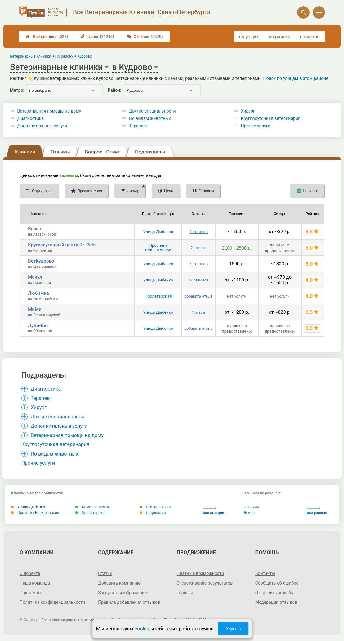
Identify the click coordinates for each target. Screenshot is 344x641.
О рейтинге (31, 592)
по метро (310, 36)
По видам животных (150, 118)
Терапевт (138, 126)
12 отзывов (199, 280)
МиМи (34, 309)
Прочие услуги (255, 126)
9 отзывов (199, 232)
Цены (97, 36)
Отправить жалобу (274, 592)
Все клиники (47, 36)
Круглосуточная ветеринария (271, 118)
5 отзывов (199, 264)
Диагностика (30, 118)
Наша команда (35, 583)
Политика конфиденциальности (52, 602)
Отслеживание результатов (205, 583)
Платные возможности (200, 573)
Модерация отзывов (276, 602)
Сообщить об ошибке (276, 583)
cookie (142, 629)
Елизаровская (155, 507)
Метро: (17, 90)
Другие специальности (152, 111)
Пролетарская (158, 296)
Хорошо (233, 628)
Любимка (38, 293)
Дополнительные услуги (42, 126)
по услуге (249, 36)
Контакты (265, 573)
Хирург (248, 111)
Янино (249, 513)
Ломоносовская (92, 507)
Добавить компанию (119, 583)
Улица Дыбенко (158, 231)
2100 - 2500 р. (237, 247)
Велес (34, 229)
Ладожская (153, 513)
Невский (251, 507)
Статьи (105, 573)
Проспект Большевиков (158, 247)
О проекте (30, 573)
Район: (114, 90)
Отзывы (145, 36)
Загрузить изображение (122, 592)
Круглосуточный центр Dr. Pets (62, 245)
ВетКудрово (41, 261)
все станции (213, 511)
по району (279, 36)
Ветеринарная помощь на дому (49, 111)
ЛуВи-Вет (38, 325)
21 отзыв (198, 248)
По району (64, 56)
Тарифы (185, 592)
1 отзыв (198, 312)
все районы (317, 511)
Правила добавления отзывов (129, 602)
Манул (35, 277)
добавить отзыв (199, 296)
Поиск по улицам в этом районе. (296, 78)
